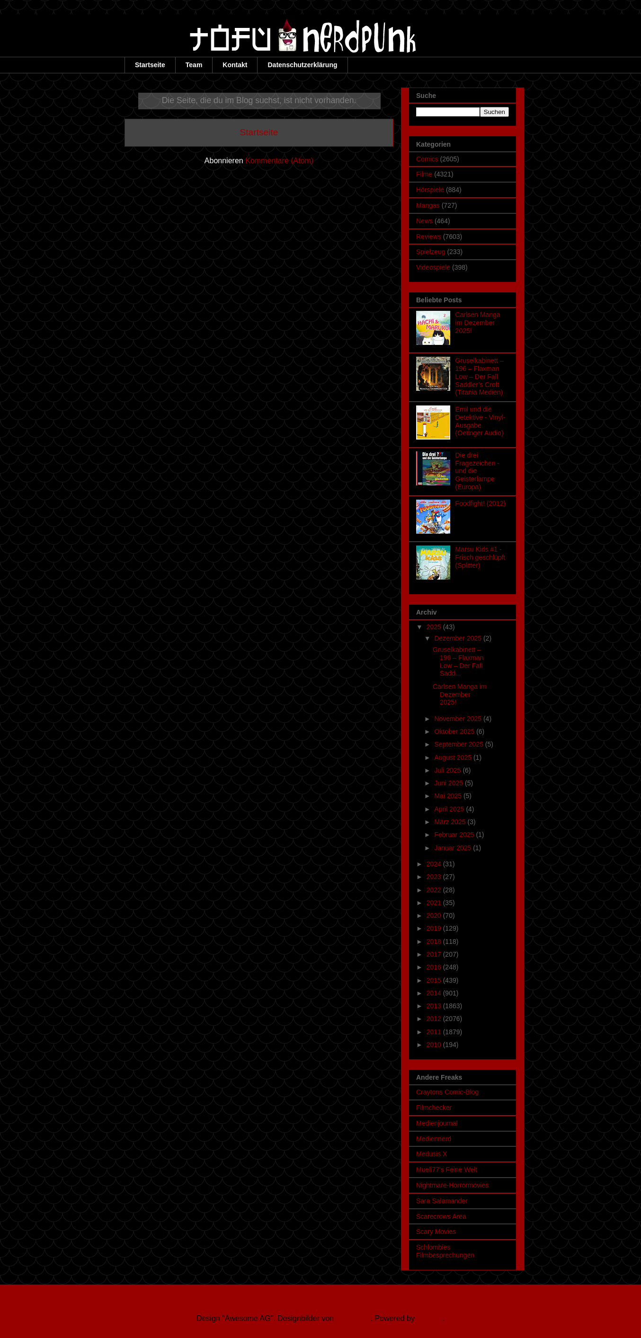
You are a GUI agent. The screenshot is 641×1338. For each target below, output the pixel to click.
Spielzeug (430, 251)
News (424, 221)
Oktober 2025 (455, 731)
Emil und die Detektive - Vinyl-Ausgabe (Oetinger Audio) (480, 421)
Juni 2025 (449, 783)
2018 (435, 941)
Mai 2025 (448, 796)
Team (194, 65)
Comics (427, 159)
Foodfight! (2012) (480, 503)
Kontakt (235, 65)
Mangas (428, 205)
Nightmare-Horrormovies (452, 1185)
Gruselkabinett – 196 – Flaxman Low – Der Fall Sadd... (458, 661)
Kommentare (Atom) (279, 161)
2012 (435, 1018)
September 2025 (459, 744)
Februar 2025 (455, 834)
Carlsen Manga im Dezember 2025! (477, 322)
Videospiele (433, 267)
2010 (435, 1044)
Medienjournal (437, 1123)
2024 (435, 864)
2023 (435, 876)
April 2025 (450, 809)
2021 (435, 903)
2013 (435, 1006)
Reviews (428, 236)
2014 (435, 993)
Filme (424, 174)
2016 (435, 967)
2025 (435, 627)
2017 (435, 954)
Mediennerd (433, 1139)
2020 (435, 915)
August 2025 (453, 757)
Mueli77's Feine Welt (446, 1169)
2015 (435, 980)
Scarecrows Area (441, 1216)
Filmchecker (434, 1107)
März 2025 (450, 822)
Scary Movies (436, 1231)
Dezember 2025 (458, 638)
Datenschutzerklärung (302, 65)
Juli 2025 (448, 770)
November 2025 (458, 718)
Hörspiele (430, 190)
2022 (435, 890)
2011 (435, 1032)
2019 (435, 928)
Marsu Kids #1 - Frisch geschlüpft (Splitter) (480, 557)
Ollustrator (353, 1318)
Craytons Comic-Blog (447, 1092)
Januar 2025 (453, 848)
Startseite (150, 65)
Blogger (429, 1318)
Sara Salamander (442, 1201)
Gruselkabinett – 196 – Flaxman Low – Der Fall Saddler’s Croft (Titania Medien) (479, 376)
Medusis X (431, 1154)
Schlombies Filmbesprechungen (445, 1251)
